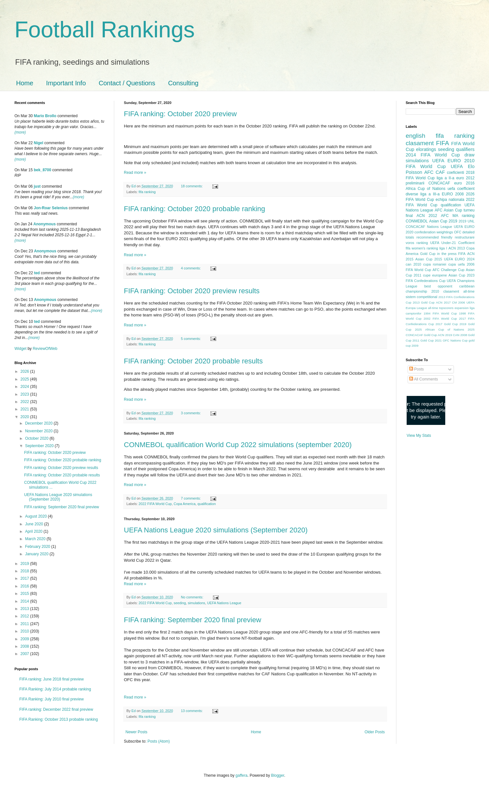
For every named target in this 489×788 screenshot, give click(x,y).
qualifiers (465, 149)
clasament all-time (459, 291)
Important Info (66, 83)
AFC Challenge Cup (448, 270)
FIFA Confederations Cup (426, 281)
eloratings (426, 149)
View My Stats (419, 435)
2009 (25, 639)
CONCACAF (439, 183)
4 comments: (191, 268)
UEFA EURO (446, 160)
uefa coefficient (461, 188)
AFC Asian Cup (448, 210)
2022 (25, 401)
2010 (25, 631)
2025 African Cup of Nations (439, 329)
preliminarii (415, 183)
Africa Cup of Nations (425, 188)
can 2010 (413, 264)
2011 (25, 624)
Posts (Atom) (158, 741)
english (415, 135)
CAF (440, 172)
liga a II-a (445, 178)
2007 (25, 654)
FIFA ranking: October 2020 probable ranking (194, 209)
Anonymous (44, 224)
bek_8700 (42, 170)
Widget (21, 348)
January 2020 (37, 554)
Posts (416, 369)
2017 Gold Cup (447, 324)
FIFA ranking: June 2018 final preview (51, 679)
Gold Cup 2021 (431, 340)
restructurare (465, 237)
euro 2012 (465, 178)
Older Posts (374, 732)
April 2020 (34, 531)
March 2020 (36, 539)
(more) (20, 132)
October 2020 (37, 438)
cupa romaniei (434, 264)
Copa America (185, 504)
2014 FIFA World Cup (433, 154)
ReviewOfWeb (45, 348)
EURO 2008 (453, 194)
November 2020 (39, 431)
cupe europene (435, 275)
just (37, 186)
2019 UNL (466, 221)
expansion (462, 308)
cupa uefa (456, 264)
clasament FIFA (427, 143)
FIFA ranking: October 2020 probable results (193, 361)
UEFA (457, 166)
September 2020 (40, 446)
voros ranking (417, 243)
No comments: (192, 597)
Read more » (135, 172)
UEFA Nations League (224, 603)
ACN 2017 (443, 302)
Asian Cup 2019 (443, 221)
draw (470, 154)
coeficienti (455, 172)
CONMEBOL (417, 221)
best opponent (438, 286)
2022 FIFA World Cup (155, 504)
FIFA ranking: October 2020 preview (180, 114)
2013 (25, 608)
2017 (25, 578)
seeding (180, 603)
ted (37, 273)
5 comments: (191, 339)
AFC (429, 172)
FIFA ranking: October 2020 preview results (192, 291)
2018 (25, 571)
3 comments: (191, 413)
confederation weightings (433, 232)
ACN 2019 (445, 335)
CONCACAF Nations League (429, 227)
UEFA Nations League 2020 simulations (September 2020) (216, 530)
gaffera (241, 775)
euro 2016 (464, 183)
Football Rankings (104, 29)
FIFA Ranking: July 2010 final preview (51, 699)
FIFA (462, 254)
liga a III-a (430, 194)
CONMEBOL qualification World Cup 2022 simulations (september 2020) (238, 445)
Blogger (277, 775)
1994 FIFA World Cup (440, 313)
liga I (443, 248)
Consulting (183, 83)
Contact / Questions (127, 83)
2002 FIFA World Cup (440, 318)
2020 (25, 417)
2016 (25, 586)
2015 (25, 593)
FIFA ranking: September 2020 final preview (192, 620)
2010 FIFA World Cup (440, 163)
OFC (457, 232)
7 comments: (191, 498)
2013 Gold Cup (424, 302)
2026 (25, 371)
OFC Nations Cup (455, 340)
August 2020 (36, 516)
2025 (25, 379)
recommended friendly (435, 237)
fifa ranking (147, 192)
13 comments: (192, 711)
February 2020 (38, 546)
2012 (25, 616)
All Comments (423, 379)
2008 (25, 646)
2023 (25, 394)
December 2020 (39, 423)
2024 (25, 386)
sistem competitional (421, 297)
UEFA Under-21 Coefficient (452, 243)
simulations (196, 603)
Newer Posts (136, 732)
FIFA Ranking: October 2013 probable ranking (58, 719)
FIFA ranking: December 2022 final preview (56, 709)
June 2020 (34, 524)
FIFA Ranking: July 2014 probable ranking (55, 689)
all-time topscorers (441, 308)
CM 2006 (458, 302)
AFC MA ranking (458, 215)
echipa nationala (450, 199)
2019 (25, 563)
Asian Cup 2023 (461, 275)
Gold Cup (428, 254)
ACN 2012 (427, 215)
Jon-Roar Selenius (51, 208)
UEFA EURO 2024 (459, 259)
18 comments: (192, 186)
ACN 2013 (456, 248)
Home (24, 83)
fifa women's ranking (422, 248)
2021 (25, 409)
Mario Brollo (45, 116)
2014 (25, 601)
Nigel (38, 143)
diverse (412, 194)
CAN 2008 (460, 335)
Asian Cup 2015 (428, 259)
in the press (447, 254)
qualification (207, 504)
